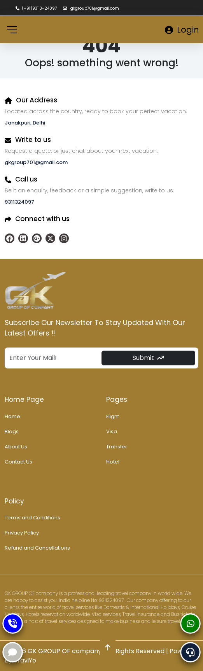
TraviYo (25, 660)
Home (12, 416)
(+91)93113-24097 (36, 8)
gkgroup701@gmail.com (91, 8)
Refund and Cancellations (37, 548)
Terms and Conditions (32, 517)
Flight (112, 416)
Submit (148, 357)
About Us (16, 446)
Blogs (12, 431)
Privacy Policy (22, 532)
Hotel (112, 461)
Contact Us (18, 461)
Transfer (116, 446)
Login (182, 29)
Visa (111, 431)
